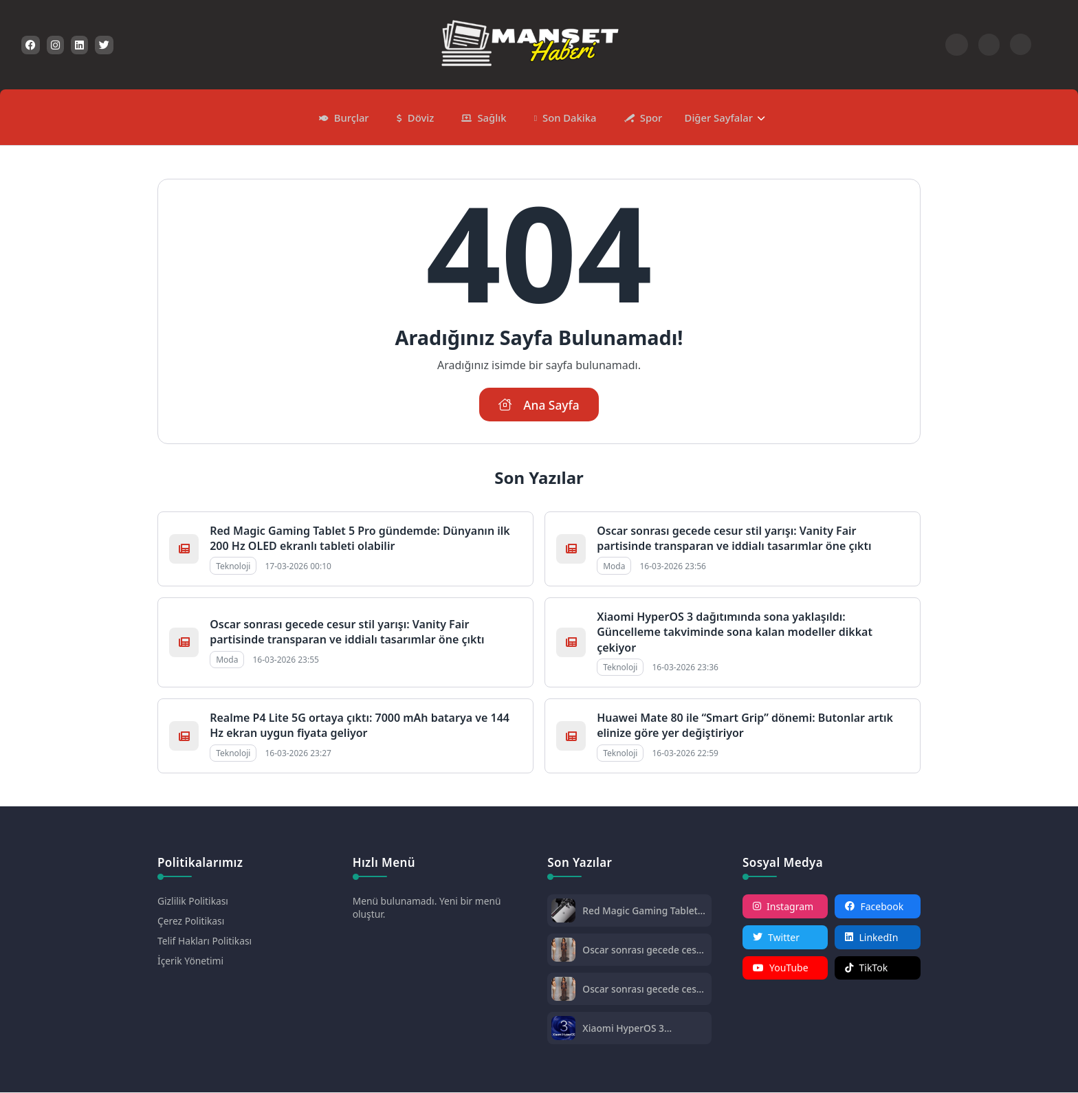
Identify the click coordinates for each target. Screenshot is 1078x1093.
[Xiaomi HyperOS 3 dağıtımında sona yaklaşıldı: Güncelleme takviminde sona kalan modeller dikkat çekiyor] (563, 1030)
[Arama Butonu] (989, 44)
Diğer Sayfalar (715, 117)
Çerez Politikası (191, 921)
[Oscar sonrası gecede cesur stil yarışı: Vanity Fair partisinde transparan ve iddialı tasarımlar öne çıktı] (563, 951)
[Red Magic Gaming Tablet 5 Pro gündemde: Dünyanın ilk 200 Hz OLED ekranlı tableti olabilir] (563, 912)
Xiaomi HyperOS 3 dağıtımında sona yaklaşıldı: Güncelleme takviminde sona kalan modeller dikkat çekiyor (734, 633)
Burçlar (353, 117)
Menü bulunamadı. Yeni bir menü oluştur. (428, 908)
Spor (648, 117)
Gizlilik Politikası (193, 901)
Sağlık (491, 117)
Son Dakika (568, 117)
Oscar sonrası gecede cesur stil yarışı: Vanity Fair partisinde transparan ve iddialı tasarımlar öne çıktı (734, 539)
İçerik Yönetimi (190, 961)
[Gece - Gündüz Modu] (1020, 51)
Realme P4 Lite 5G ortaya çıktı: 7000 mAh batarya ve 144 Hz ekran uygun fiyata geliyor (359, 726)
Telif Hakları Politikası (205, 941)
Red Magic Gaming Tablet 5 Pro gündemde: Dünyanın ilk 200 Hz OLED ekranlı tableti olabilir (360, 539)
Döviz (421, 117)
